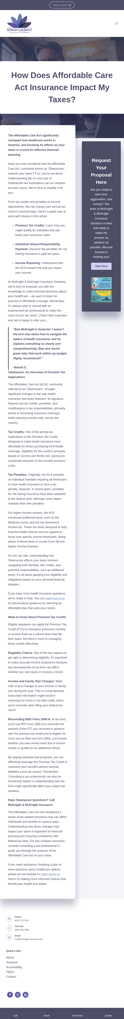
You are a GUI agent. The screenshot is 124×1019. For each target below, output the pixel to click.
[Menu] (116, 23)
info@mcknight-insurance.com (29, 939)
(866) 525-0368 (22, 930)
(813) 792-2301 (22, 920)
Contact (11, 976)
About (10, 957)
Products (12, 962)
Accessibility (14, 967)
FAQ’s (10, 972)
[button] (101, 266)
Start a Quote (62, 5)
